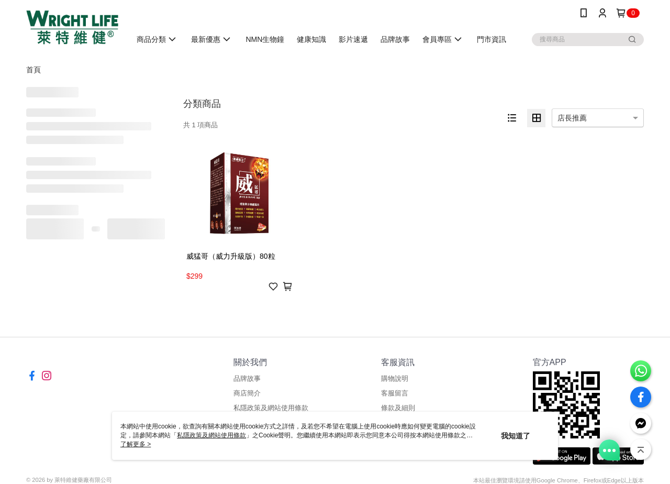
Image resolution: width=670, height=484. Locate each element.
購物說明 (394, 378)
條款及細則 (398, 408)
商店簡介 (247, 393)
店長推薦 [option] (572, 118)
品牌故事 (247, 378)
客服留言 (394, 393)
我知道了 (515, 436)
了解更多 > (135, 444)
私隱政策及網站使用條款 (270, 408)
